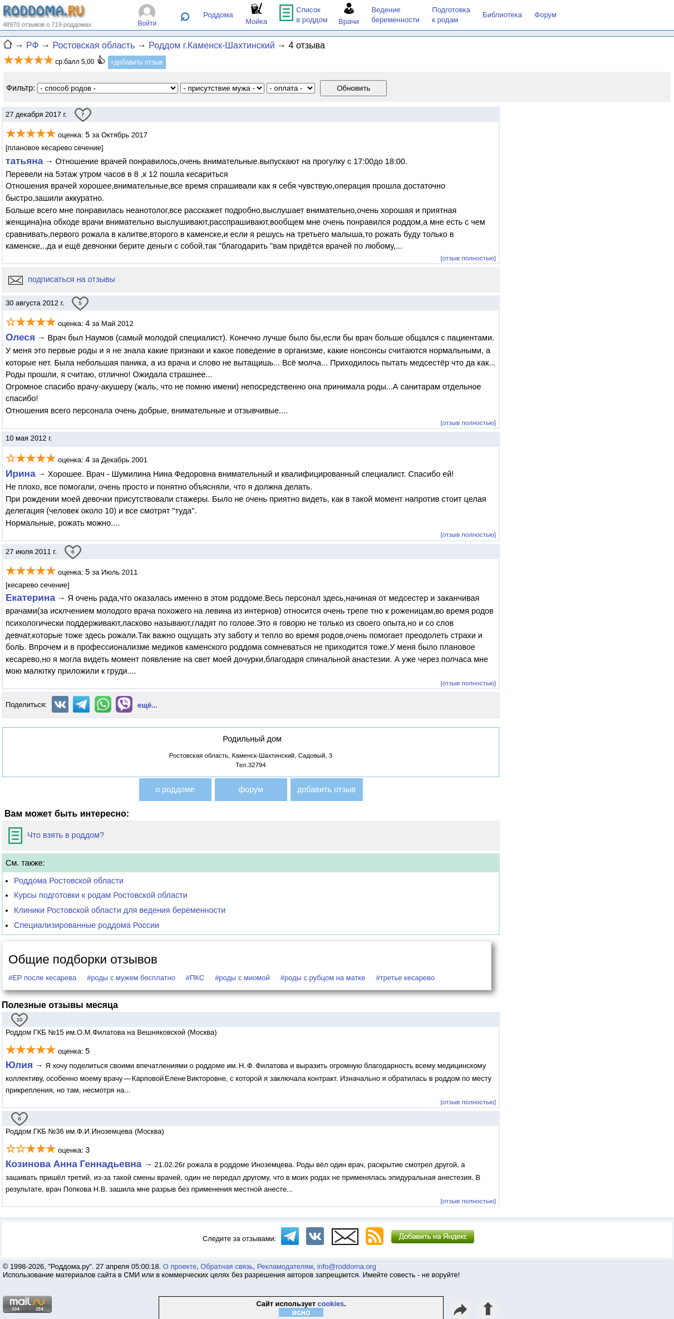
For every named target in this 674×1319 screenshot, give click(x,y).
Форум (545, 15)
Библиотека (502, 15)
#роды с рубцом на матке (323, 978)
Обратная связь (226, 1266)
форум (250, 789)
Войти (147, 23)
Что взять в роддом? (56, 835)
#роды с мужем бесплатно (131, 978)
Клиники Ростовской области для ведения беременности (119, 910)
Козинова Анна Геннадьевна (75, 1163)
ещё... (147, 705)
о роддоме (174, 789)
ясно (301, 1312)
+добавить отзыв (136, 62)
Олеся (20, 337)
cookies (331, 1304)
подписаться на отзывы (61, 279)
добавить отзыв (326, 789)
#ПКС (195, 978)
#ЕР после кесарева (42, 978)
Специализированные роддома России (86, 925)
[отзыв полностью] (468, 257)
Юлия (19, 1064)
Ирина (21, 473)
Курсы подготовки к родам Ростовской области (101, 895)
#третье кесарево (405, 978)
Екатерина (30, 597)
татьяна (24, 160)
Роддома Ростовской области (69, 880)
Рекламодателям (285, 1266)
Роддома (218, 15)
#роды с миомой (242, 978)
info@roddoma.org (346, 1266)
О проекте (179, 1266)
